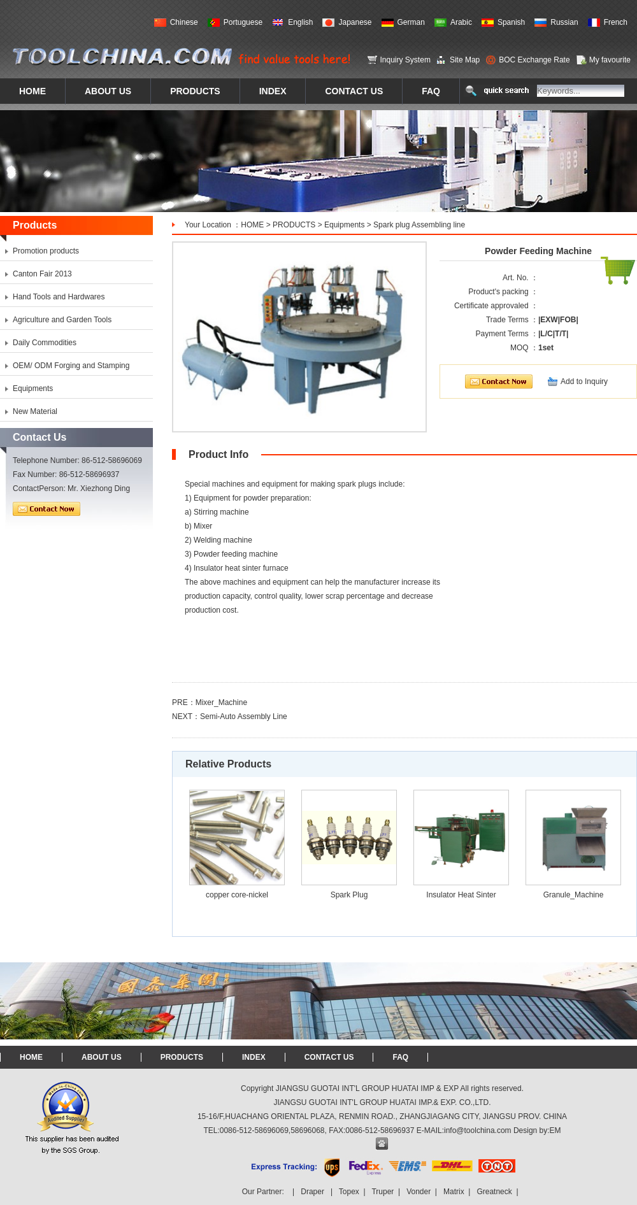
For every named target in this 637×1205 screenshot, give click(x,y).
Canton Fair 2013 (42, 273)
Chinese (184, 22)
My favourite (610, 59)
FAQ (400, 1057)
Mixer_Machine (221, 702)
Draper (312, 1191)
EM (555, 1130)
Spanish (511, 22)
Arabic (461, 22)
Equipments (344, 224)
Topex (349, 1191)
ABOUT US (102, 1057)
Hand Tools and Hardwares (59, 296)
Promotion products (46, 250)
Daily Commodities (44, 342)
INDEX (254, 1057)
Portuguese (243, 22)
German (411, 22)
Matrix (453, 1191)
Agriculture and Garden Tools (62, 319)
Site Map (465, 59)
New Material (35, 411)
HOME (252, 224)
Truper (382, 1191)
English (300, 22)
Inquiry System (405, 59)
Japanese (354, 22)
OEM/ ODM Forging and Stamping (71, 365)
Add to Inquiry (584, 381)
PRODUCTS (294, 224)
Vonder (418, 1191)
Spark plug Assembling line (419, 224)
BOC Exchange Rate (534, 59)
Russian (564, 22)
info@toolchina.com (478, 1130)
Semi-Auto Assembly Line (243, 716)
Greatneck (494, 1191)
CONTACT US (329, 1057)
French (615, 22)
